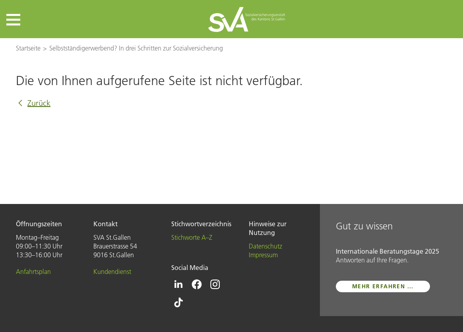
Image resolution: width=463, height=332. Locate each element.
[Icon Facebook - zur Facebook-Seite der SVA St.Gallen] (197, 284)
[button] (13, 19)
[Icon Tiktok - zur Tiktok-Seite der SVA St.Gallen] (178, 302)
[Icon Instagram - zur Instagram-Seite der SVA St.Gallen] (215, 284)
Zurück (38, 103)
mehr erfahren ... (383, 286)
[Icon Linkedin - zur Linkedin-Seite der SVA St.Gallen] (178, 284)
